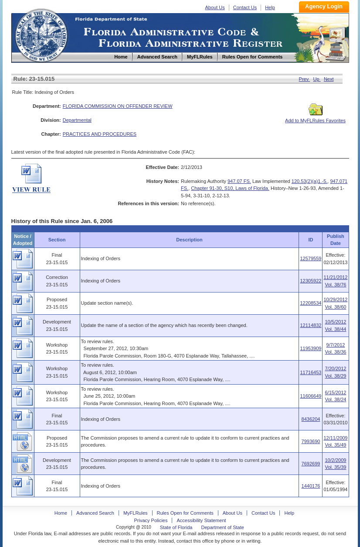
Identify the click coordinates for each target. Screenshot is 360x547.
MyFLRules (135, 513)
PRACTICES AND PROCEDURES (99, 134)
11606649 (310, 396)
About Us (215, 7)
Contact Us (245, 7)
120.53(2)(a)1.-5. (310, 181)
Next (329, 79)
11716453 (310, 372)
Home (41, 34)
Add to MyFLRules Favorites (315, 118)
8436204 (311, 419)
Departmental (77, 120)
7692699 (311, 463)
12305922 (310, 280)
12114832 (310, 325)
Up (317, 79)
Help (270, 7)
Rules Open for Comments (185, 513)
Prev (304, 79)
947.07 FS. (239, 181)
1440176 (311, 486)
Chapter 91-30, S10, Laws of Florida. (230, 188)
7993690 (311, 441)
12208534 (310, 303)
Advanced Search (95, 513)
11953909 (310, 348)
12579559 (310, 258)
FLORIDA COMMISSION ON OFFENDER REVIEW (118, 106)
